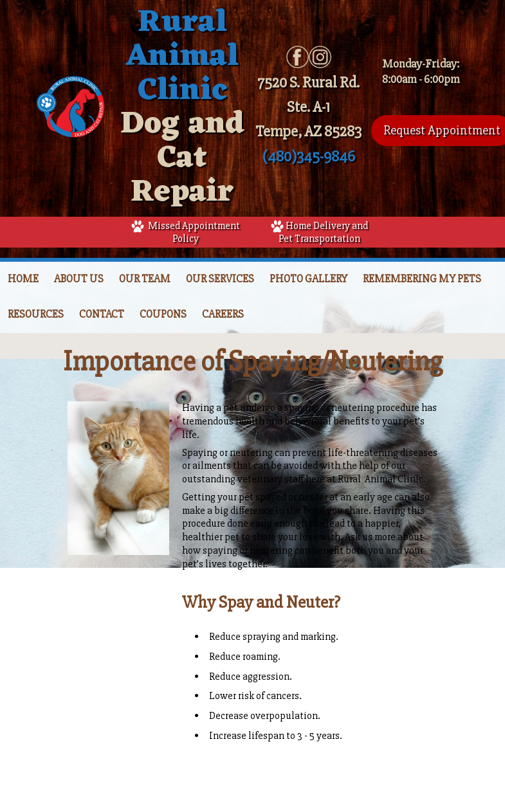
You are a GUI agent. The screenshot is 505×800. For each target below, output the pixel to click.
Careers (223, 314)
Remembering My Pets (422, 279)
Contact (101, 314)
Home (23, 279)
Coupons (163, 314)
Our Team (144, 279)
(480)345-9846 (308, 156)
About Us (79, 279)
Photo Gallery (308, 279)
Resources (36, 314)
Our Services (220, 279)
